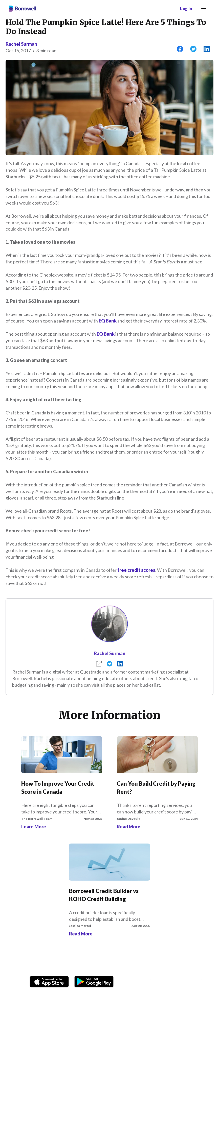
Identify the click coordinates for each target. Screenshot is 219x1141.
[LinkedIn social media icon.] (204, 982)
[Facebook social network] (140, 982)
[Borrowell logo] (22, 9)
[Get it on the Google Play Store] (94, 980)
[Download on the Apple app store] (49, 980)
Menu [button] (203, 5)
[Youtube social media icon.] (191, 982)
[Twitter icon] (178, 982)
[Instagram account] (153, 982)
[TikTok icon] (166, 982)
